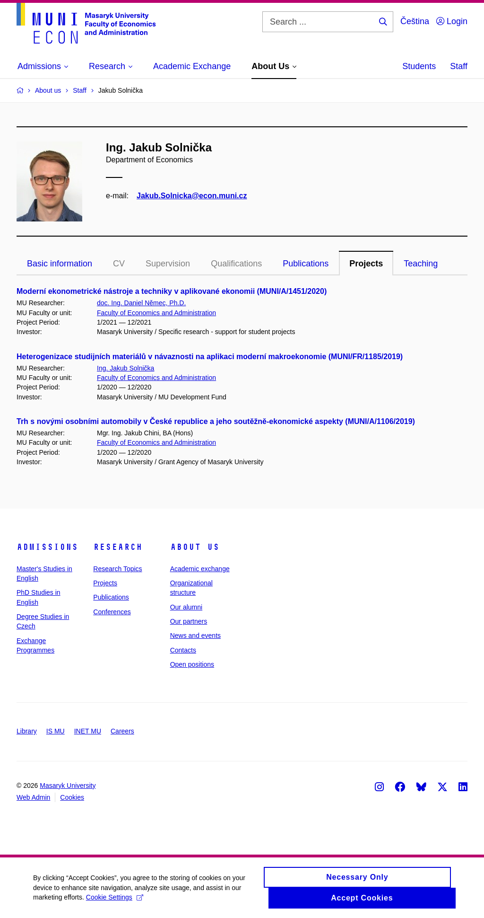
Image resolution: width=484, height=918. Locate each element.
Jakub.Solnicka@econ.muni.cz (192, 196)
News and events (195, 635)
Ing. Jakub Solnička (125, 368)
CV (119, 263)
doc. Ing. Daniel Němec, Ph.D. (141, 303)
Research (117, 547)
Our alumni (186, 607)
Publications (305, 263)
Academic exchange (200, 569)
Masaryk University (67, 785)
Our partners (188, 621)
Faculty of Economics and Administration (156, 313)
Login (451, 21)
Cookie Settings (114, 901)
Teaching (421, 263)
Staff (458, 66)
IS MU (55, 731)
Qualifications (236, 263)
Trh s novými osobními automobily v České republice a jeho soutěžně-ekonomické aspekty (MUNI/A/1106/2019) (216, 421)
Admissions (47, 547)
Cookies (72, 797)
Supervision (168, 263)
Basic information (59, 263)
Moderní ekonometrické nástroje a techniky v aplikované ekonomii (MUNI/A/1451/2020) (172, 291)
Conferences (111, 612)
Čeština (414, 21)
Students (419, 66)
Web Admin (33, 797)
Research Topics (117, 569)
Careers (122, 731)
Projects (366, 263)
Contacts (183, 650)
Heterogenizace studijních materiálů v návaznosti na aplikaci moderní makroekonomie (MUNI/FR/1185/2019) (210, 357)
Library (27, 731)
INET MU (87, 731)
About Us (194, 547)
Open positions (192, 664)
